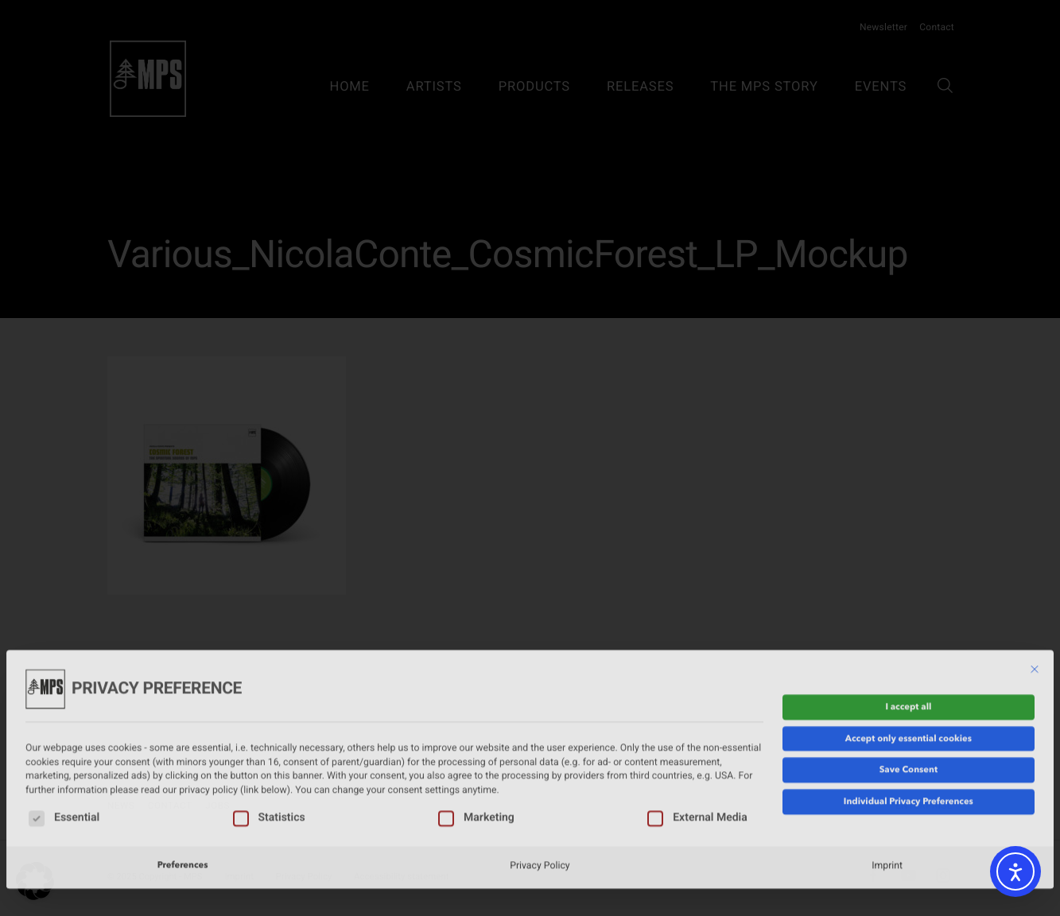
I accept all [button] (908, 639)
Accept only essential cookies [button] (908, 671)
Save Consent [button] (908, 702)
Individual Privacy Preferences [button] (908, 734)
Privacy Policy (539, 798)
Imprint (887, 798)
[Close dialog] (1034, 602)
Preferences (182, 798)
